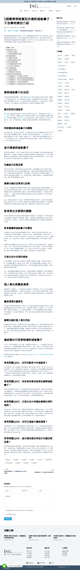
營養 (10, 250)
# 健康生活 (7, 459)
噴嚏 (29, 97)
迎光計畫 (46, 551)
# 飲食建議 (15, 459)
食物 (24, 116)
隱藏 (13, 47)
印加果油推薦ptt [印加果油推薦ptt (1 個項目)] (62, 69)
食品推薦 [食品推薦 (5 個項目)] (60, 130)
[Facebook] (30, 563)
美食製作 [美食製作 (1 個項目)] (60, 117)
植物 (27, 134)
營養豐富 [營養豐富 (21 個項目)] (60, 100)
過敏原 (6, 114)
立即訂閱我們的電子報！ (11, 514)
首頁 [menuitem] (21, 11)
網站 (40, 491)
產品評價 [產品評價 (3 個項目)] (67, 103)
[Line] (51, 563)
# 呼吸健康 (34, 463)
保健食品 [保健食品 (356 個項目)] (67, 55)
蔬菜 (33, 236)
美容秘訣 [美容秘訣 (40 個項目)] (66, 113)
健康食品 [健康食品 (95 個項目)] (67, 59)
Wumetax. (68, 567)
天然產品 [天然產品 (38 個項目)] (67, 86)
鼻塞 (6, 120)
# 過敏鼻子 (18, 463)
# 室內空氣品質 (8, 463)
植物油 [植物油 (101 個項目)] (73, 89)
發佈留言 (8, 518)
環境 (35, 114)
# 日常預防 (31, 459)
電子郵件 (25, 491)
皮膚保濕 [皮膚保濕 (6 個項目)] (60, 106)
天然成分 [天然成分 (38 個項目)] (60, 83)
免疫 (45, 236)
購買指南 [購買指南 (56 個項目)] (60, 123)
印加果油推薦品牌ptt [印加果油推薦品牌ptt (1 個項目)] (63, 72)
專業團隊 (29, 557)
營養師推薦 (65, 551)
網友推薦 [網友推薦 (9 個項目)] (67, 110)
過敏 (40, 97)
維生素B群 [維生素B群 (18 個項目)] (60, 110)
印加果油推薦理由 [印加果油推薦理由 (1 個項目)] (62, 76)
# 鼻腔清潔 (26, 463)
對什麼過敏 (22, 27)
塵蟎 (7, 116)
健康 (26, 99)
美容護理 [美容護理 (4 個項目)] (73, 113)
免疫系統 (22, 118)
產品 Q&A (47, 557)
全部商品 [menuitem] (35, 11)
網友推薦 (64, 555)
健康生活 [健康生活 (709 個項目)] (60, 59)
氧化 (20, 236)
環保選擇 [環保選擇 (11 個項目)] (60, 103)
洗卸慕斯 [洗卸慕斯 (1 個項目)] (60, 93)
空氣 (42, 134)
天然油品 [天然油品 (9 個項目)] (67, 83)
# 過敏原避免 (48, 459)
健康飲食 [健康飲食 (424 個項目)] (60, 62)
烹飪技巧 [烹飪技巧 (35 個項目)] (67, 93)
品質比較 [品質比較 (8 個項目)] (71, 79)
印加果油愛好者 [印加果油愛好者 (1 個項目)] (61, 65)
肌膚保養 (46, 555)
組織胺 (48, 118)
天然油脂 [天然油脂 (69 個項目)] (60, 86)
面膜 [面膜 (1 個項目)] (66, 123)
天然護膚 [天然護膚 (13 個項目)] (60, 89)
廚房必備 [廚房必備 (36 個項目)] (67, 89)
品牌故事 (29, 553)
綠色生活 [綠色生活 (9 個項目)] (67, 106)
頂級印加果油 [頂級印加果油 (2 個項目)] (61, 127)
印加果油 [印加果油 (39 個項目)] (73, 62)
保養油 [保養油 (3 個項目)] (73, 55)
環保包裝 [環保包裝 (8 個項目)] (67, 100)
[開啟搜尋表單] (75, 6)
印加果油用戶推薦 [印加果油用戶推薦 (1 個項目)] (62, 79)
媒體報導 (64, 553)
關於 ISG (29, 551)
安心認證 (29, 555)
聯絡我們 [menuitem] (58, 11)
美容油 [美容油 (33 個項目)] (59, 113)
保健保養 (46, 553)
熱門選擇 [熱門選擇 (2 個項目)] (60, 96)
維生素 (13, 236)
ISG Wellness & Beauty (20, 567)
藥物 (31, 289)
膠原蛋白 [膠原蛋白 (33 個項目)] (67, 120)
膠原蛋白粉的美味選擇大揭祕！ (65, 32)
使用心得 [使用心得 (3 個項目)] (60, 55)
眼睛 (14, 120)
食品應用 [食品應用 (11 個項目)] (69, 127)
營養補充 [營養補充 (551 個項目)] (67, 96)
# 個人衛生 (39, 459)
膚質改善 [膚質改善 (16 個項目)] (60, 120)
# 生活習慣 (23, 459)
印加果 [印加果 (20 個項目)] (66, 62)
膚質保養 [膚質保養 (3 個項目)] (67, 117)
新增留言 (8, 496)
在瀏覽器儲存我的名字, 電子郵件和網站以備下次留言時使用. (19, 510)
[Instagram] (41, 563)
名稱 (6, 491)
